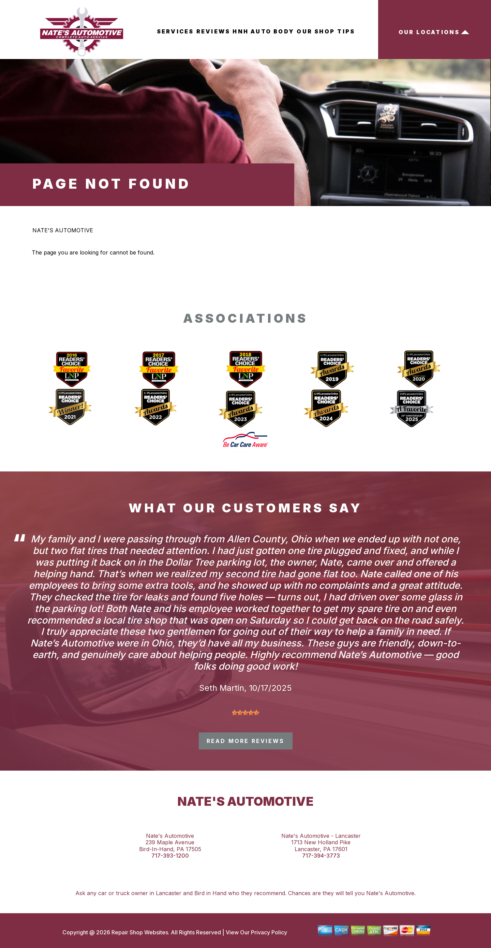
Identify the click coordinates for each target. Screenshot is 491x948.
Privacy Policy (269, 932)
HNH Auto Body (263, 31)
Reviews (213, 31)
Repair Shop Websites (139, 932)
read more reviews (245, 741)
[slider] (245, 712)
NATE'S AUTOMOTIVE (62, 230)
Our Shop (316, 31)
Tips (346, 31)
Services (175, 31)
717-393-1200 (170, 855)
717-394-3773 (321, 855)
